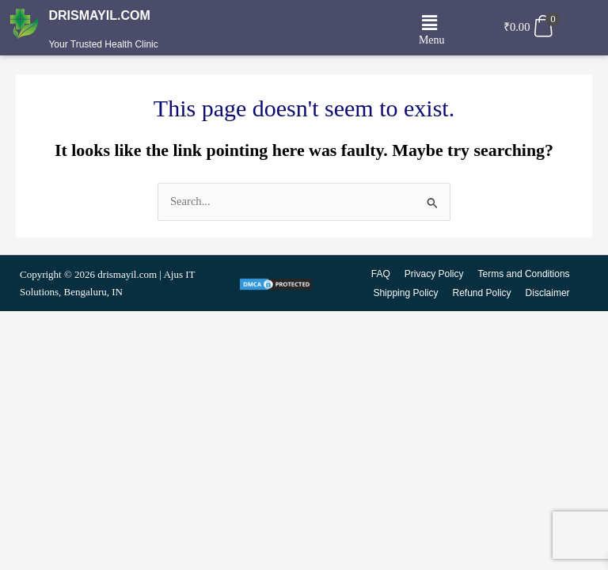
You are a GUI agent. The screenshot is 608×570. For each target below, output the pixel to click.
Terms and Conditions (524, 273)
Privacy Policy (434, 273)
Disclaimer (548, 292)
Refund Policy (482, 292)
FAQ (380, 273)
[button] (429, 23)
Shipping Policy (406, 292)
